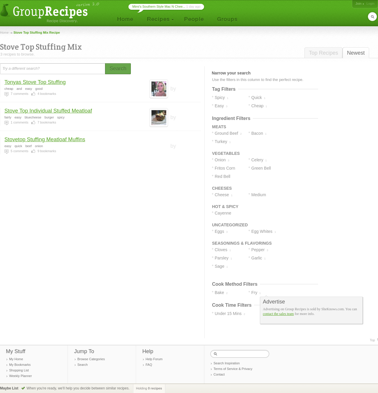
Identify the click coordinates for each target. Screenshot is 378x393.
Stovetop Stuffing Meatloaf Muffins (44, 139)
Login (370, 3)
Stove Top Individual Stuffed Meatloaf (48, 111)
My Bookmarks (20, 364)
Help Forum (154, 359)
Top (372, 340)
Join (358, 3)
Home (4, 32)
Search (82, 364)
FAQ (149, 364)
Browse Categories (91, 359)
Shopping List (19, 370)
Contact (219, 374)
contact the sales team (278, 314)
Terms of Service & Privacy (233, 369)
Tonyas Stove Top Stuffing (35, 82)
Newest (356, 53)
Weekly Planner (20, 376)
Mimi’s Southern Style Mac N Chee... (158, 6)
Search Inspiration (227, 363)
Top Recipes (323, 53)
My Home (16, 359)
